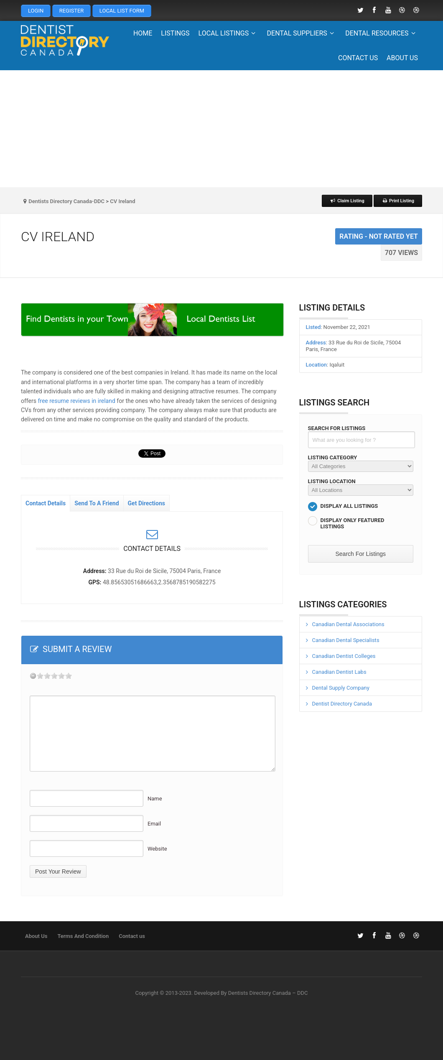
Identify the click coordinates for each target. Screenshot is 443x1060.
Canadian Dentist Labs (339, 672)
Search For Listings (337, 428)
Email (154, 823)
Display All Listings (349, 506)
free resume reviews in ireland (76, 401)
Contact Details (45, 503)
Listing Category (332, 457)
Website (157, 849)
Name (155, 798)
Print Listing (398, 201)
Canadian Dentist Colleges (344, 656)
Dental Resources (381, 33)
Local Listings (228, 33)
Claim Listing (347, 201)
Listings (175, 33)
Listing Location (332, 481)
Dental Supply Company (340, 688)
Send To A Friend (96, 503)
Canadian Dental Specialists (345, 640)
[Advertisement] (221, 128)
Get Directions (146, 503)
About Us (402, 58)
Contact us (358, 58)
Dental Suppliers (302, 33)
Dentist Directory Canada (342, 704)
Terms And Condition (83, 936)
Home (142, 33)
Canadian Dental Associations (348, 624)
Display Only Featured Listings (352, 523)
